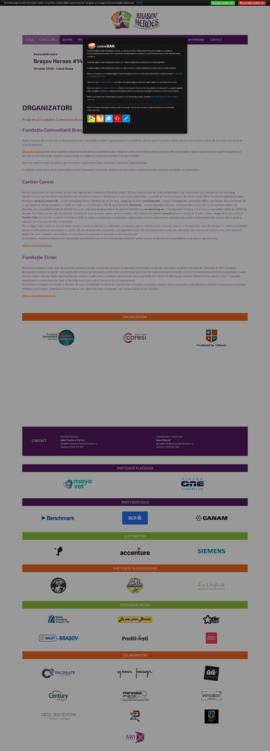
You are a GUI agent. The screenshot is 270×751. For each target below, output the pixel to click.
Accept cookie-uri (222, 2)
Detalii (139, 2)
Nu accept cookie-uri (252, 2)
